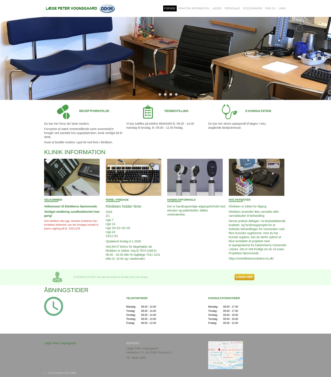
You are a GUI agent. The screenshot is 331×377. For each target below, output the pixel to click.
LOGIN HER (244, 277)
